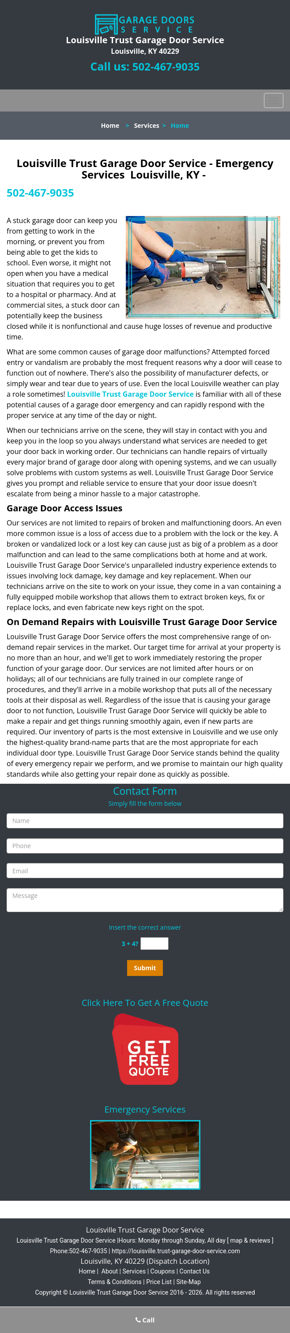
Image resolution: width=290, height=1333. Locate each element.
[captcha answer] (154, 943)
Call (145, 1319)
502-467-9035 (166, 66)
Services (146, 125)
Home (110, 125)
